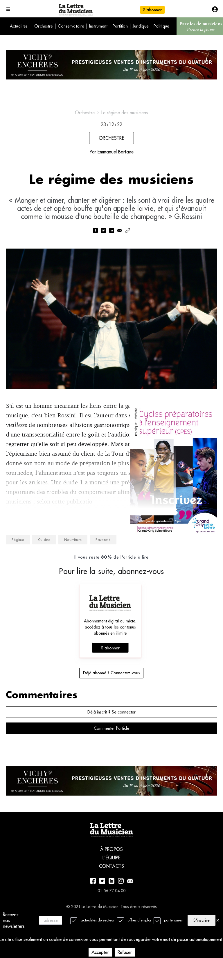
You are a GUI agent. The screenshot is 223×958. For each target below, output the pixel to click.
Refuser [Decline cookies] (125, 952)
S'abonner (152, 9)
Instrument (98, 26)
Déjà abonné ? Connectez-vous (111, 686)
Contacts (111, 883)
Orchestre (43, 26)
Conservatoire (71, 26)
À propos (111, 867)
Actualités (19, 26)
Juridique (141, 26)
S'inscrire (201, 920)
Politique (161, 26)
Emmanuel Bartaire (116, 154)
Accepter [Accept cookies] (100, 952)
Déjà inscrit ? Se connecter (111, 725)
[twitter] (103, 235)
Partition (120, 26)
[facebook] (95, 235)
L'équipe (111, 875)
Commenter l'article (111, 742)
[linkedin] (111, 235)
